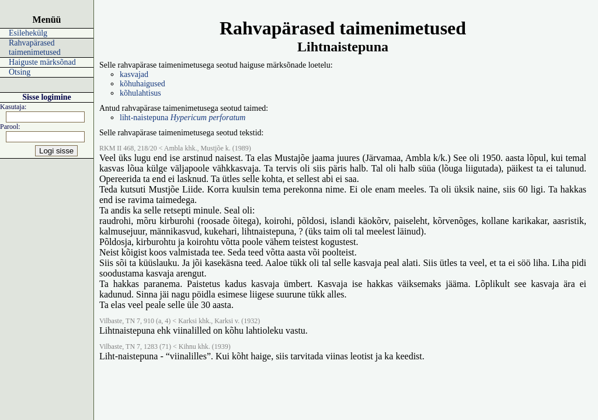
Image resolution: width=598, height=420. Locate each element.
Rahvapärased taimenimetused (35, 47)
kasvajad (134, 74)
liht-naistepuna (182, 117)
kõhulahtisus (140, 93)
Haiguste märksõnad (42, 62)
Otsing (19, 72)
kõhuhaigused (142, 83)
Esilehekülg (28, 33)
